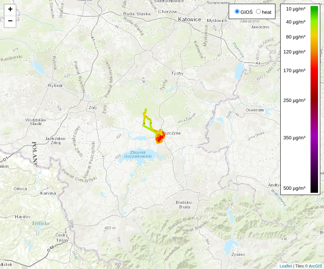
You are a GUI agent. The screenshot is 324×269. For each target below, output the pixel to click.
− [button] (10, 21)
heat (263, 12)
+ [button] (10, 10)
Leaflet (286, 266)
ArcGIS (315, 266)
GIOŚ (244, 12)
